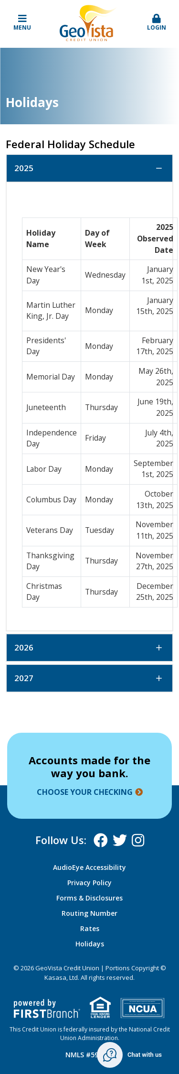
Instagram (138, 840)
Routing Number (89, 913)
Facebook (101, 840)
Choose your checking (85, 792)
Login (156, 23)
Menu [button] (22, 23)
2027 (23, 678)
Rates (89, 928)
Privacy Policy (89, 882)
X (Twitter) (120, 840)
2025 (23, 168)
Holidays (89, 943)
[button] (156, 23)
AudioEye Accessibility (89, 867)
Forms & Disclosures (89, 897)
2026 (23, 647)
